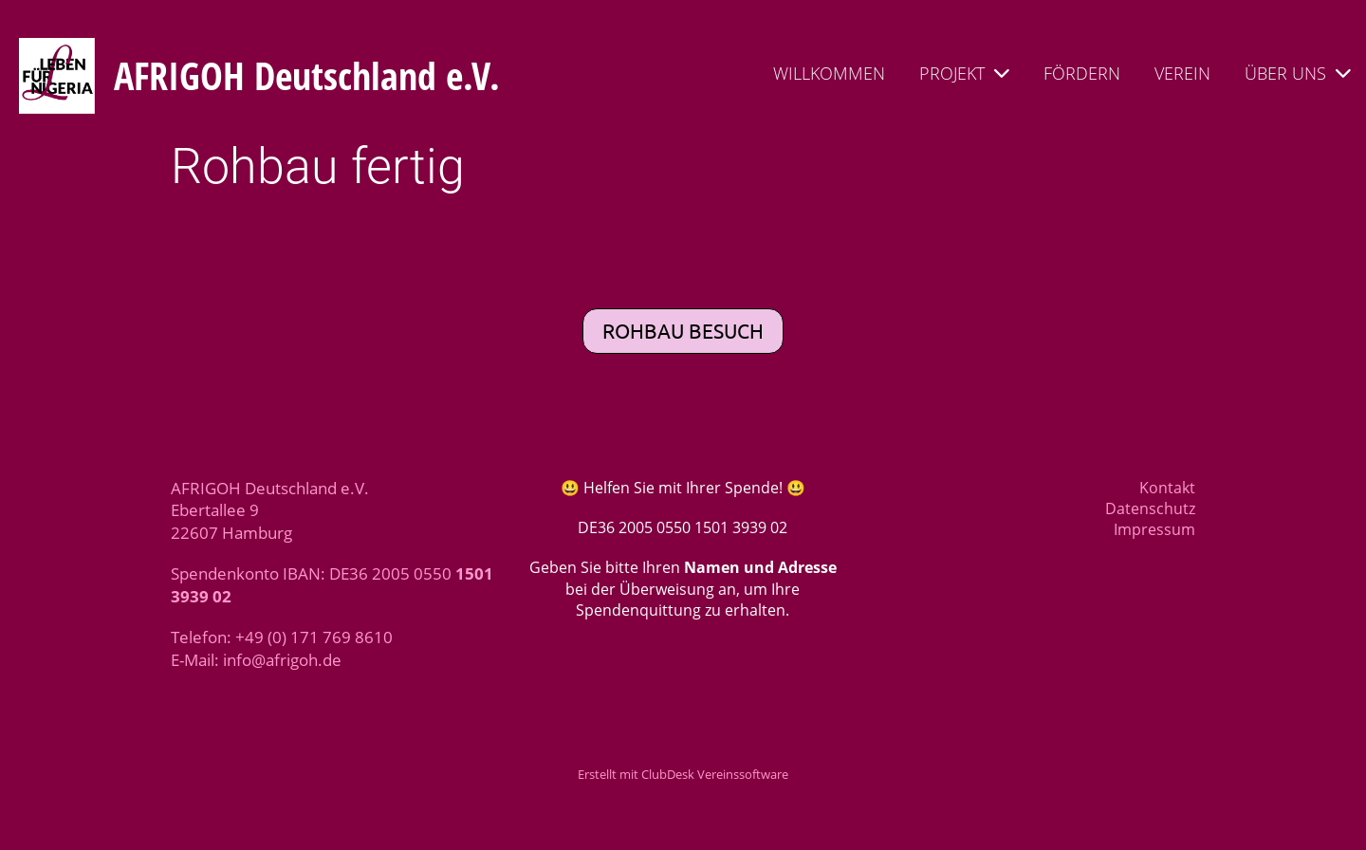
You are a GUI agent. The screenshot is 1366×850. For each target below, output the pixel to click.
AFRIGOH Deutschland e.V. (307, 75)
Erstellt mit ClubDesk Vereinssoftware (683, 774)
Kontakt (1167, 487)
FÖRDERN (1081, 73)
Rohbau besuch (683, 330)
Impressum (1154, 529)
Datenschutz (1150, 508)
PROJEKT (964, 73)
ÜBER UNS (1298, 73)
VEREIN (1182, 73)
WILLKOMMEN (829, 73)
